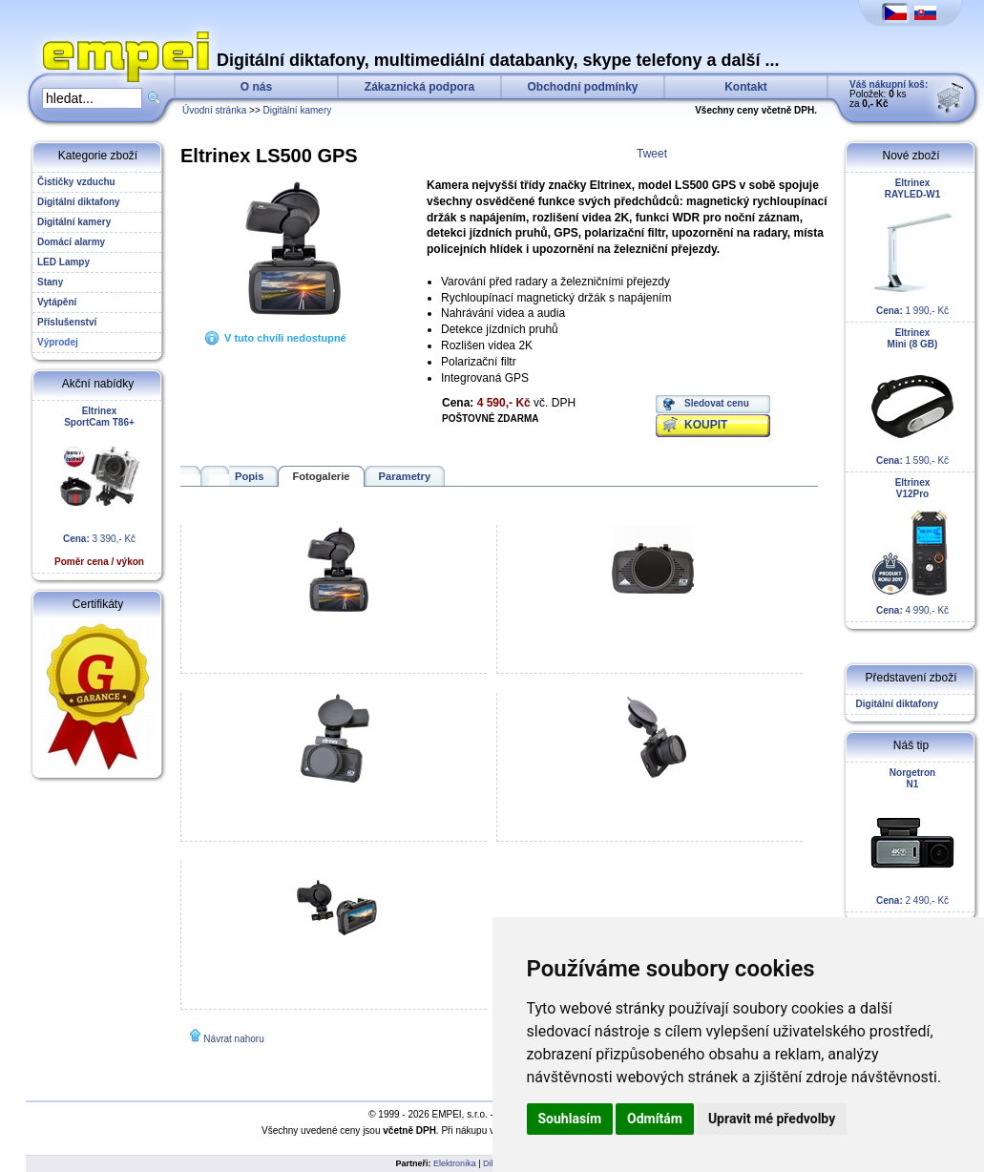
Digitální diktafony (894, 704)
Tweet (652, 153)
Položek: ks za (888, 94)
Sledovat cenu (716, 403)
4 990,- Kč (912, 546)
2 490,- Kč (912, 836)
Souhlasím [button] (570, 1118)
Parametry (405, 476)
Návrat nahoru (233, 1039)
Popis (249, 476)
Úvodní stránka (214, 110)
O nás (256, 87)
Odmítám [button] (654, 1118)
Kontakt (745, 87)
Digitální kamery (297, 110)
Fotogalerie (320, 476)
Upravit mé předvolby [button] (771, 1118)
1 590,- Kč (912, 396)
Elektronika (454, 1163)
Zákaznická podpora (419, 87)
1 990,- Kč (912, 247)
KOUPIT (705, 424)
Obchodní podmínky (583, 87)
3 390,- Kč (99, 486)
